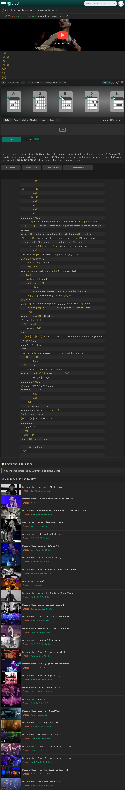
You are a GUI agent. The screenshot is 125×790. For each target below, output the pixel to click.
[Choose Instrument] (58, 120)
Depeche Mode (49, 10)
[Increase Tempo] (23, 82)
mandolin (34, 120)
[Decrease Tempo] (3, 82)
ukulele (25, 120)
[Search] (114, 3)
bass (52, 120)
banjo (42, 120)
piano (16, 120)
